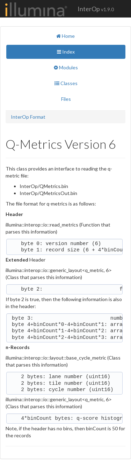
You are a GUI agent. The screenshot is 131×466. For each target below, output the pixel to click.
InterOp (96, 9)
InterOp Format (28, 117)
